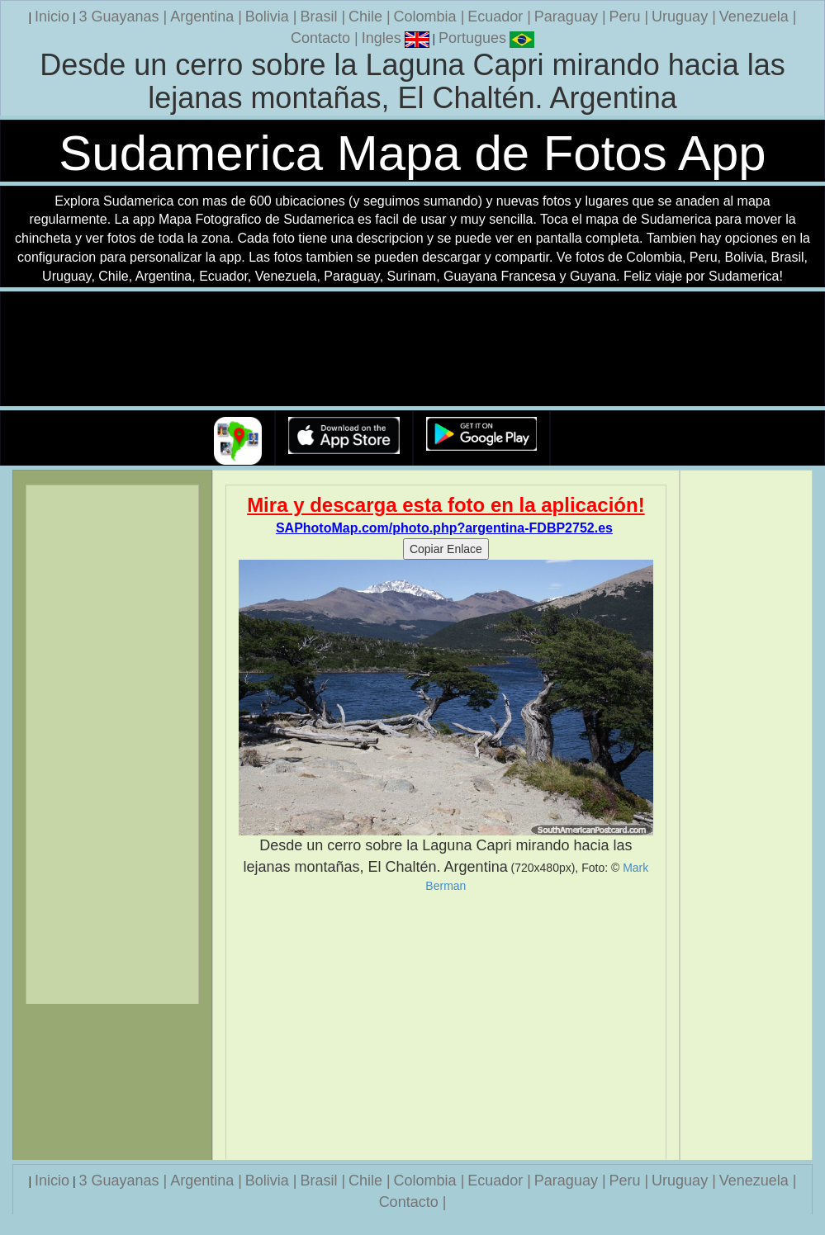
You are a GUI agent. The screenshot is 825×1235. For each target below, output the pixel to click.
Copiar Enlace (446, 549)
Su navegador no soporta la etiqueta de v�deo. (413, 349)
